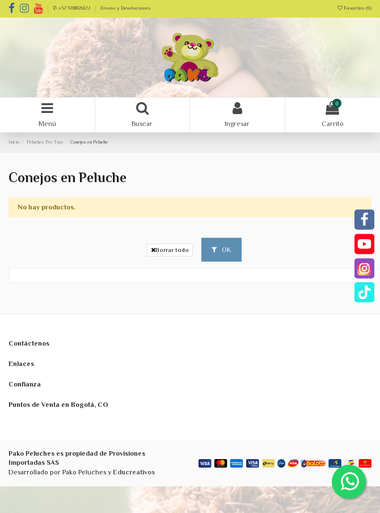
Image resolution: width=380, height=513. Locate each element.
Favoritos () (354, 8)
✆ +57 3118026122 (72, 8)
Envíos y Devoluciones (125, 8)
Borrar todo (170, 250)
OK (221, 250)
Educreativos (134, 472)
